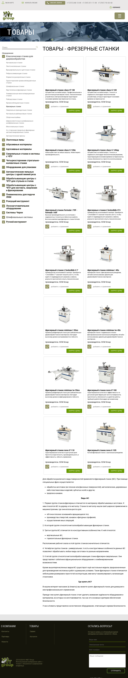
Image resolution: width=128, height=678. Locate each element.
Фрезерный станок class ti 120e (60, 150)
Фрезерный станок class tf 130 (60, 90)
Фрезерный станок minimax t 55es (61, 330)
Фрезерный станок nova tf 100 (101, 390)
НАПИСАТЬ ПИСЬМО (31, 3)
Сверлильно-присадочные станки (19, 110)
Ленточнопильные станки (16, 66)
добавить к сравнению (60, 106)
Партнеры (5, 637)
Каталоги (33, 637)
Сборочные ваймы (13, 117)
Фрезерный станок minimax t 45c (103, 270)
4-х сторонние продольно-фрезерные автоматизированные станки (20, 131)
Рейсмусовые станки (14, 99)
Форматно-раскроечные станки (18, 77)
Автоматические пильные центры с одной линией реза (21, 173)
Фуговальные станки (14, 63)
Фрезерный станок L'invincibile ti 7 (61, 270)
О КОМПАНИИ (8, 626)
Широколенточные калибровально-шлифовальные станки (19, 122)
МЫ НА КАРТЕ (9, 3)
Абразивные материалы (19, 144)
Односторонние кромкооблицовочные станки (21, 82)
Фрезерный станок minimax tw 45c (104, 330)
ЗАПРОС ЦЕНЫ (74, 111)
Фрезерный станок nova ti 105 (101, 450)
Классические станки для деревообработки (19, 57)
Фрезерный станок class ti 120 (102, 90)
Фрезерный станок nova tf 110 (59, 450)
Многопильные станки (15, 127)
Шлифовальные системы (19, 217)
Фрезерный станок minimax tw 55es (62, 390)
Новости (5, 642)
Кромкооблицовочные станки (17, 103)
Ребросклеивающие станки (16, 73)
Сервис (32, 631)
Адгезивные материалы (19, 149)
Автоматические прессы (15, 136)
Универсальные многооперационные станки (20, 95)
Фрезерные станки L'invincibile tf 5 (103, 210)
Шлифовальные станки (15, 86)
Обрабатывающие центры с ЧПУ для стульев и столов (21, 179)
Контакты (5, 631)
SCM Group (64, 102)
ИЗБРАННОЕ (116, 7)
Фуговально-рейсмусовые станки (19, 114)
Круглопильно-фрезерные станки (19, 90)
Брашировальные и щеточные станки (20, 70)
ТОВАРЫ (53, 49)
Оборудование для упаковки (21, 167)
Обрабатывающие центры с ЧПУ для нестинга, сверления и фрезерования (21, 188)
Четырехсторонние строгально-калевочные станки (23, 161)
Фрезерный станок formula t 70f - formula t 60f (61, 211)
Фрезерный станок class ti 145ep (103, 150)
